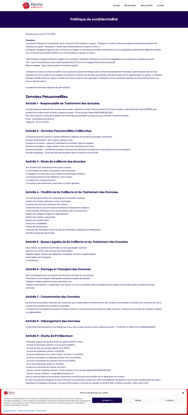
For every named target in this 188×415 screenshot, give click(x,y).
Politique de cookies (10, 411)
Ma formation (132, 5)
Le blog (161, 5)
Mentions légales (41, 411)
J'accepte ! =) (107, 400)
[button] (183, 393)
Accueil (119, 5)
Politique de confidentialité (26, 411)
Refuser (138, 400)
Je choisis (169, 400)
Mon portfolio (148, 5)
